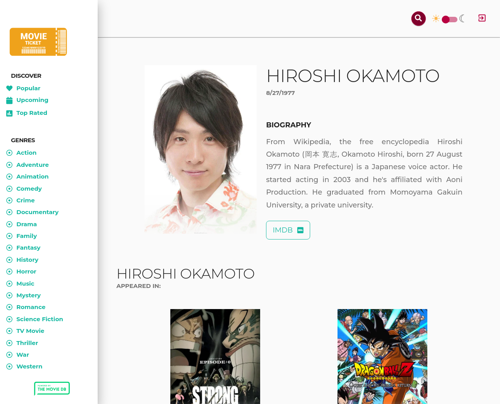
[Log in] (482, 18)
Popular (23, 88)
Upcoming (27, 100)
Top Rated (26, 113)
